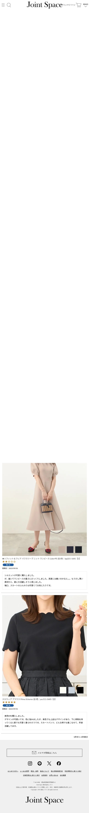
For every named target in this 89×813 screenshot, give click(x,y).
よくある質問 (24, 771)
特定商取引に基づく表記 (73, 771)
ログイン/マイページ (67, 7)
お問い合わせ (53, 775)
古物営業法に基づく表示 (31, 775)
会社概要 (63, 775)
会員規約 (44, 775)
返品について (44, 771)
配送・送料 (34, 771)
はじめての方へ (13, 771)
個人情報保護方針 (57, 771)
